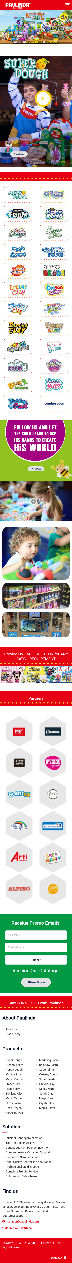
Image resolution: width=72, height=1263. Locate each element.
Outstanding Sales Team (21, 1176)
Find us (10, 1191)
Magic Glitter (47, 1108)
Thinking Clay (14, 1093)
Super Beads (47, 1079)
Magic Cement (15, 1098)
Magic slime (13, 1074)
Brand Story (13, 1034)
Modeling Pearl (15, 1112)
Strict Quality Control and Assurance (29, 1162)
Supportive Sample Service (23, 1157)
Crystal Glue (47, 1103)
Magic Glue (46, 1098)
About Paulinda (18, 1018)
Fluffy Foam (13, 1103)
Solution (11, 1126)
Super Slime (47, 1069)
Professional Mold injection (23, 1166)
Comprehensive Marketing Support (28, 1152)
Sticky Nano (46, 1088)
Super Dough (14, 1060)
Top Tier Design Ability (20, 1142)
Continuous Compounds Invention (27, 1147)
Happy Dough (14, 1069)
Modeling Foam (49, 1060)
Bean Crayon (14, 1108)
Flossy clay (13, 1088)
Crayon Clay (46, 1084)
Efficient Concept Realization (24, 1138)
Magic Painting (15, 1079)
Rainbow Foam (48, 1065)
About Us (11, 1029)
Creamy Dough (48, 1074)
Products (12, 1049)
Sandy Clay (46, 1093)
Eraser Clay (13, 1084)
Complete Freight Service (22, 1171)
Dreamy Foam (14, 1065)
